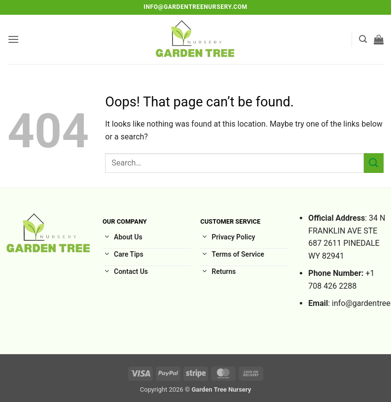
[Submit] (374, 162)
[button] (13, 39)
